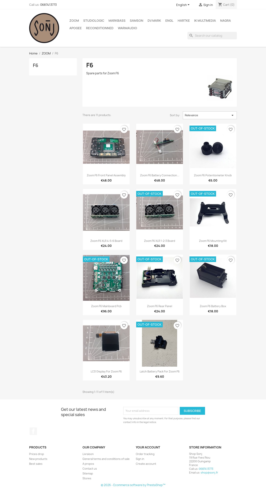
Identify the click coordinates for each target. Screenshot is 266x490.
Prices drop (36, 454)
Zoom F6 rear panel (159, 306)
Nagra (225, 21)
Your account (148, 447)
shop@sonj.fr (209, 472)
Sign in (140, 459)
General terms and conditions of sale (106, 459)
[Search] (212, 35)
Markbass (117, 21)
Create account (146, 463)
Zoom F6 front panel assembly (106, 175)
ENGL (169, 21)
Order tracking (145, 454)
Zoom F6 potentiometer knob (213, 175)
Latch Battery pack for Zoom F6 (160, 371)
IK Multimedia (205, 21)
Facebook (33, 431)
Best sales (35, 463)
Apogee (75, 28)
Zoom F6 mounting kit (213, 241)
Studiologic (93, 21)
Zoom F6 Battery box (213, 306)
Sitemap (87, 473)
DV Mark (154, 21)
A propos (88, 463)
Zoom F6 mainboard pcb (106, 306)
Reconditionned (100, 28)
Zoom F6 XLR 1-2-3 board (159, 241)
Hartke (184, 21)
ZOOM (74, 21)
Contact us (89, 468)
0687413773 (48, 5)
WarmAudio (127, 28)
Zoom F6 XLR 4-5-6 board (106, 241)
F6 (35, 65)
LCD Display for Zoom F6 (106, 371)
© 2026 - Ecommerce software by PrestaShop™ (133, 485)
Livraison (88, 454)
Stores (86, 478)
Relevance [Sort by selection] (210, 115)
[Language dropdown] (183, 5)
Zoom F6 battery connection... (159, 175)
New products (38, 459)
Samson (136, 21)
